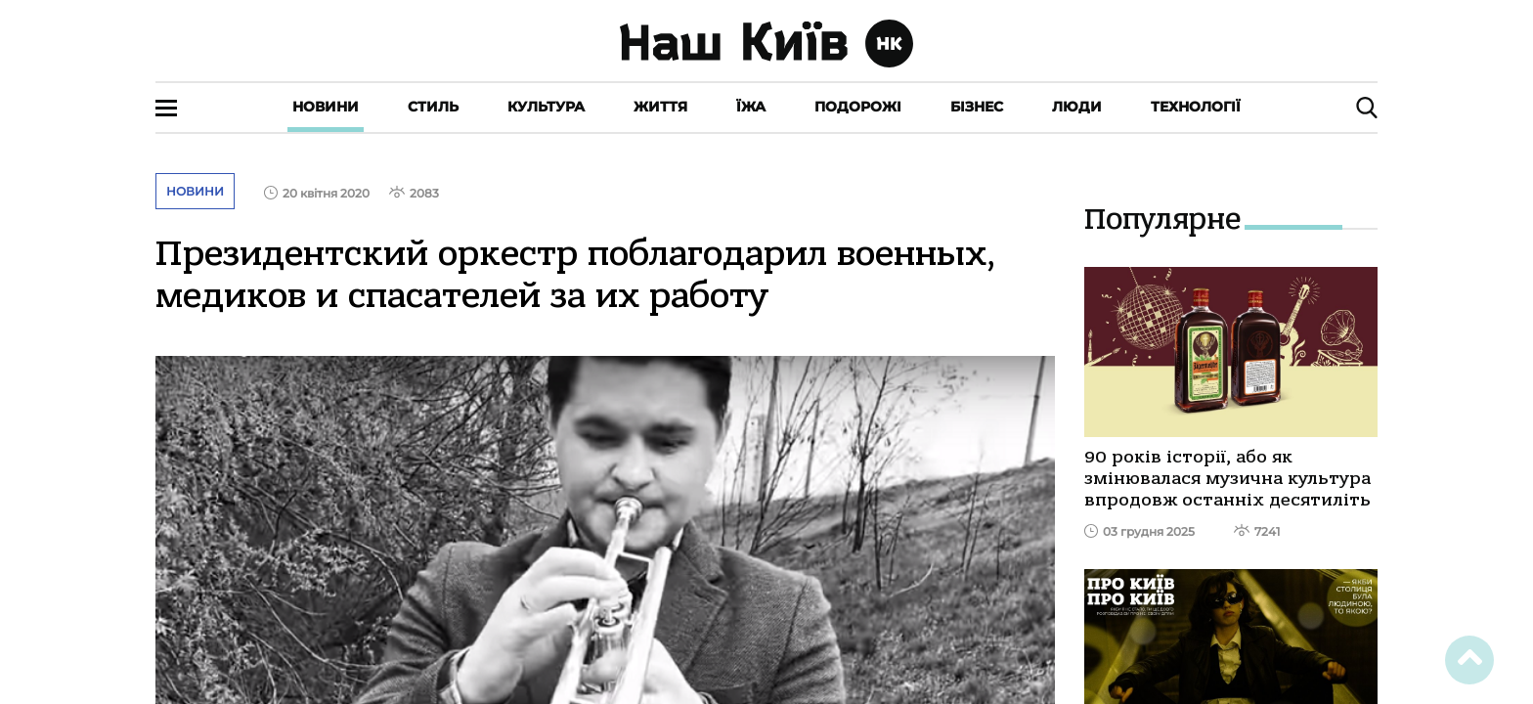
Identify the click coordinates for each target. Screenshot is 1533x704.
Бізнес (976, 106)
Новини (325, 106)
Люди (1077, 106)
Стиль (433, 106)
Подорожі (857, 106)
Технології (1196, 106)
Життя (660, 106)
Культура (546, 106)
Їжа (751, 106)
